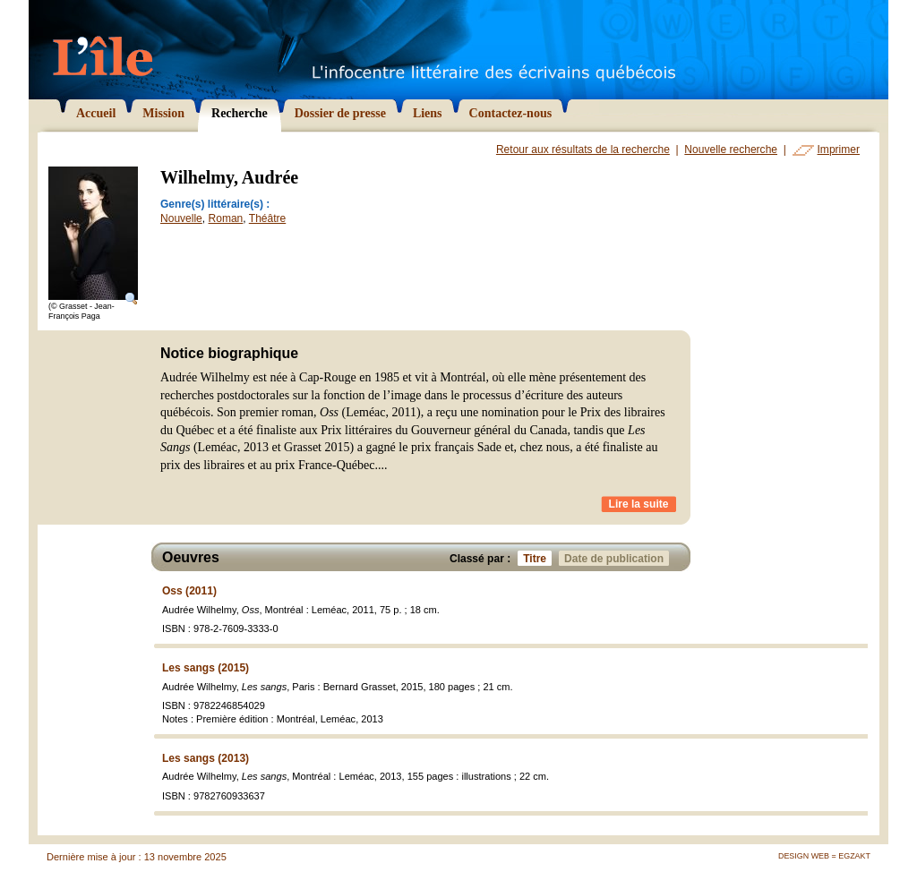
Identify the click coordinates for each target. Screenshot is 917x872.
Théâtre (267, 218)
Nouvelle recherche (730, 149)
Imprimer (839, 149)
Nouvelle (181, 218)
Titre (537, 558)
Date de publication (616, 558)
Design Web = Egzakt (824, 855)
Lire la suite (639, 504)
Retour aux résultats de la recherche (583, 149)
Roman (226, 218)
